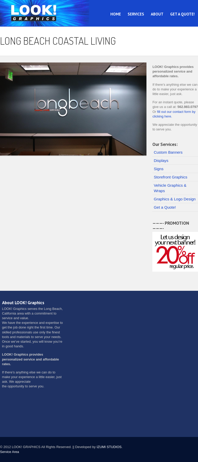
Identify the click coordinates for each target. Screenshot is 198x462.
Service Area (9, 452)
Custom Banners (168, 152)
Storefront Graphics (170, 177)
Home (115, 14)
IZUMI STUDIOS (109, 447)
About (157, 14)
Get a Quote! (182, 14)
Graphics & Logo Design (175, 199)
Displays (161, 160)
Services (136, 14)
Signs (158, 169)
